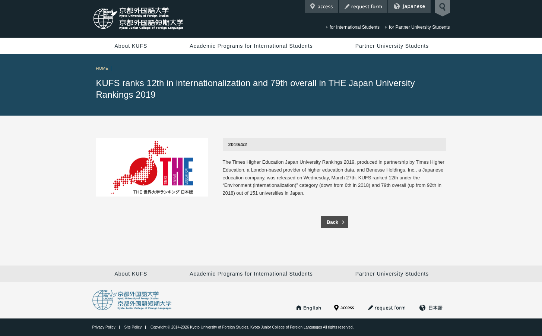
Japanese (409, 6)
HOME (102, 68)
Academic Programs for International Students (251, 46)
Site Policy (133, 327)
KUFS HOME (309, 307)
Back (332, 222)
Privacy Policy (103, 327)
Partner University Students (392, 46)
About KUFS (131, 46)
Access (321, 6)
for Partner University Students (419, 27)
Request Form (363, 6)
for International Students (355, 27)
